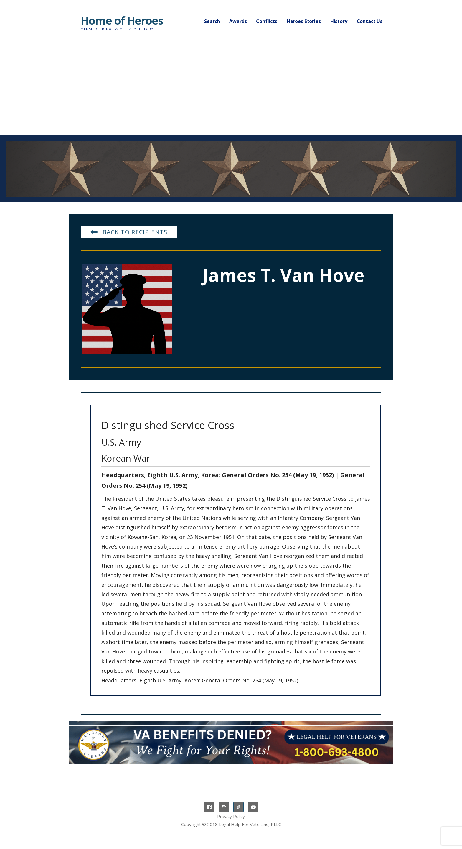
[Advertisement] (231, 91)
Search (212, 21)
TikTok (238, 807)
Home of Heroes (122, 20)
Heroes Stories (304, 21)
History (338, 21)
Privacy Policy (231, 816)
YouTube (253, 807)
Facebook (209, 807)
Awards (238, 21)
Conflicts (266, 21)
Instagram (224, 807)
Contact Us (369, 21)
